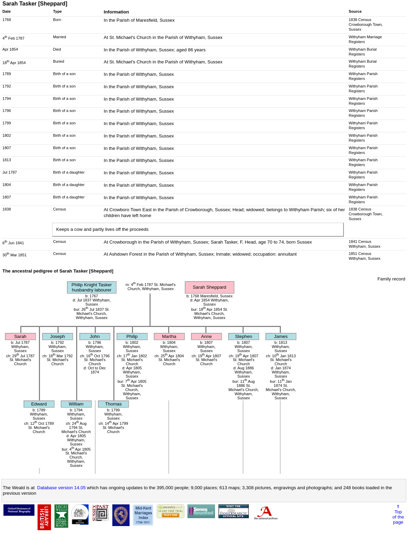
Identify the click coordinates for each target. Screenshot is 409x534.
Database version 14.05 (61, 487)
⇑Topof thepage (398, 514)
